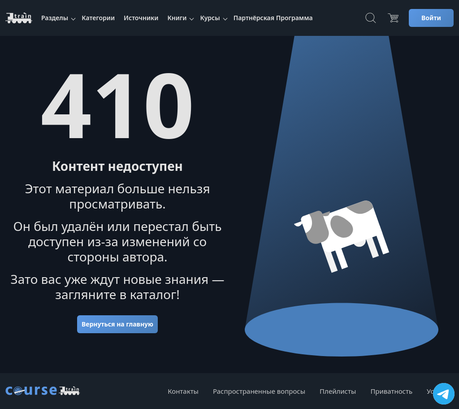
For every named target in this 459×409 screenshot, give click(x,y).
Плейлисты (338, 391)
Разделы (54, 17)
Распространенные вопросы (259, 391)
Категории (98, 17)
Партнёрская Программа (273, 17)
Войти (431, 17)
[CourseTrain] (18, 18)
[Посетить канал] (444, 394)
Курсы (210, 17)
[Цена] (393, 18)
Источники (141, 17)
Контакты (183, 391)
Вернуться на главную (117, 324)
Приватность (391, 391)
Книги (176, 17)
